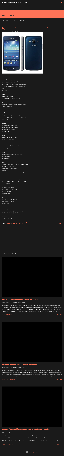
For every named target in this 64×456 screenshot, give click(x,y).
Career (3, 6)
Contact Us (11, 6)
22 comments (9, 314)
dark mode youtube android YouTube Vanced (20, 299)
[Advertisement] (32, 239)
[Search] (58, 2)
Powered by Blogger (32, 452)
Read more (59, 314)
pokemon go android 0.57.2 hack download (19, 364)
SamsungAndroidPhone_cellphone (15, 223)
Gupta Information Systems (14, 2)
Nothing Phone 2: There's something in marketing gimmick (26, 429)
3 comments (9, 444)
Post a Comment (10, 379)
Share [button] (59, 223)
